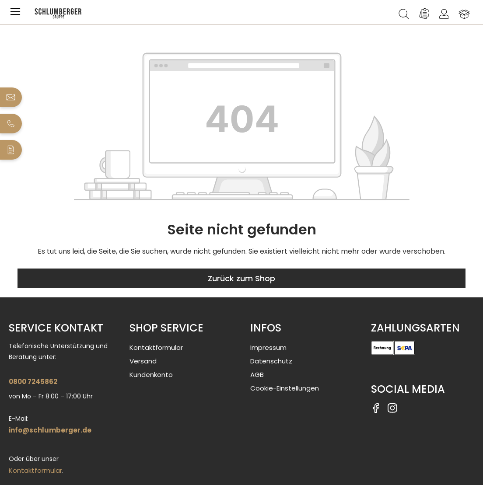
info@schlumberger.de (50, 430)
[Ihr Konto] (444, 14)
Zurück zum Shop (241, 278)
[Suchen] (404, 14)
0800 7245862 (33, 381)
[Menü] (17, 14)
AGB (257, 374)
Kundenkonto (151, 374)
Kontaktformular (35, 470)
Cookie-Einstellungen (284, 388)
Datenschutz (271, 361)
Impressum (268, 347)
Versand (143, 361)
